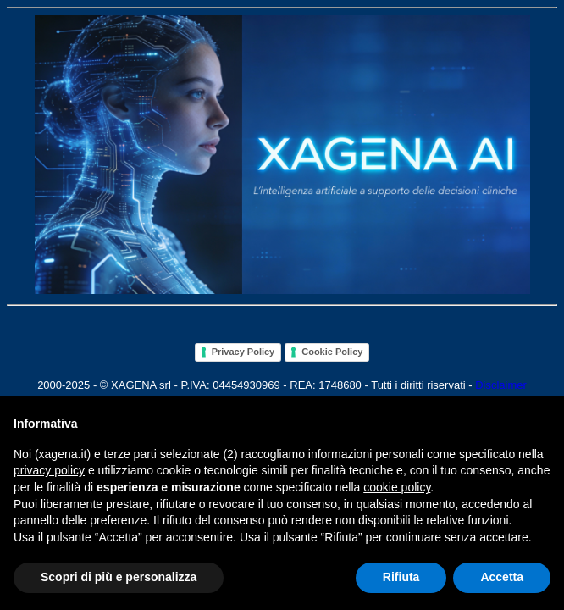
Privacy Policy (243, 352)
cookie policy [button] (396, 487)
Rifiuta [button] (401, 577)
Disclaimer (501, 385)
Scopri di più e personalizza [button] (118, 577)
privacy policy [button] (49, 470)
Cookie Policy (331, 352)
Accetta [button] (501, 577)
